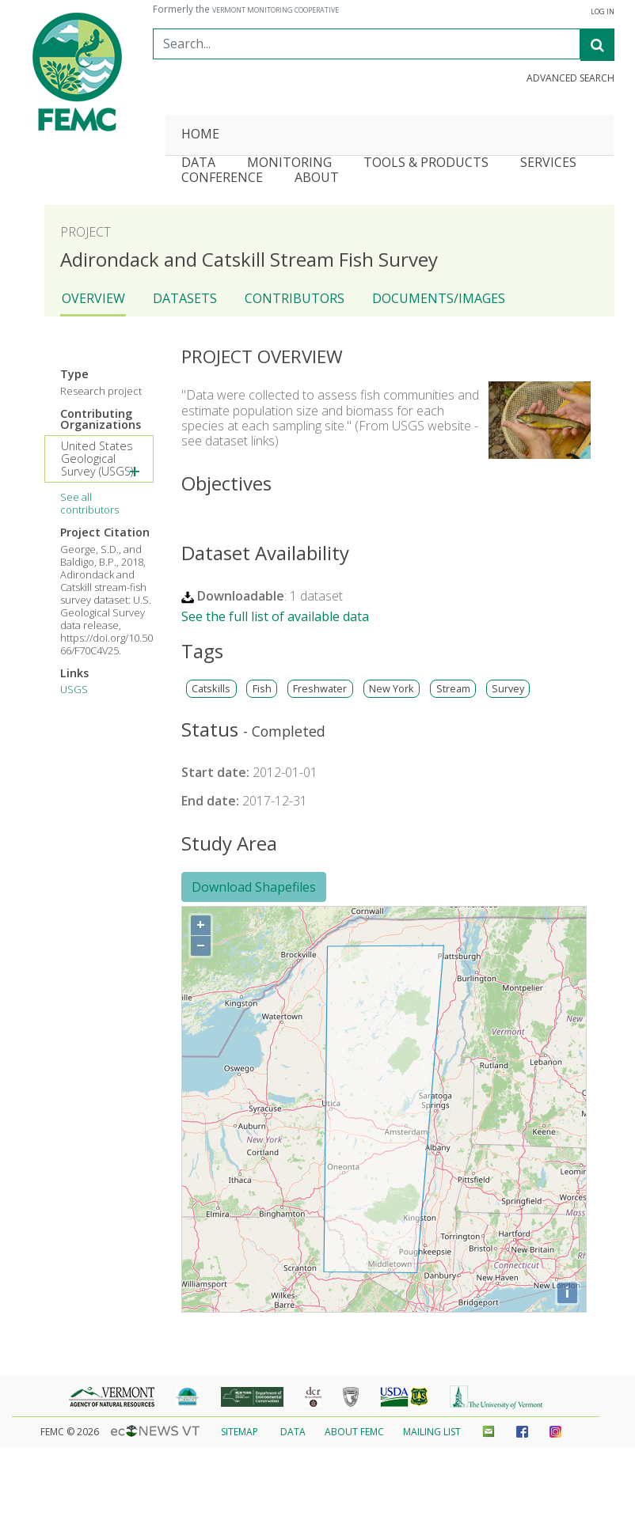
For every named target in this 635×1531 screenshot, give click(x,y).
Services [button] (548, 163)
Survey (508, 689)
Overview (93, 298)
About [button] (317, 178)
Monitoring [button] (289, 163)
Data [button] (198, 163)
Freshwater (320, 689)
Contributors (294, 298)
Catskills (211, 689)
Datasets (185, 298)
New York (391, 689)
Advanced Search (570, 78)
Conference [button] (222, 178)
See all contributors (89, 503)
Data (293, 1431)
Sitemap (239, 1431)
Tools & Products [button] (426, 163)
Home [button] (200, 134)
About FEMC (354, 1431)
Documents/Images (438, 298)
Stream (453, 689)
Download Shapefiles (254, 887)
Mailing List (432, 1431)
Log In (602, 12)
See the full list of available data (275, 616)
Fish (262, 689)
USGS (74, 689)
